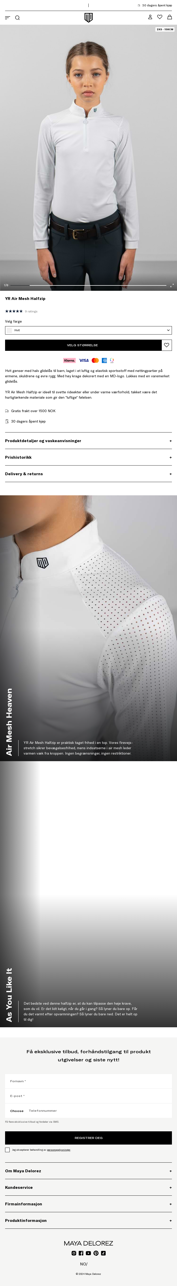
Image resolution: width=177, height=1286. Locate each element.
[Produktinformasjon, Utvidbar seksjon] (88, 1220)
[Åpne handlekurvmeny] (169, 17)
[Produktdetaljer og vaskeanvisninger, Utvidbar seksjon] (88, 440)
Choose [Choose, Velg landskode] (17, 1111)
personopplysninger (58, 1149)
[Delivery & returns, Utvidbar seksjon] (88, 474)
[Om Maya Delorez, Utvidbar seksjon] (88, 1171)
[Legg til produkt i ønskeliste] (167, 345)
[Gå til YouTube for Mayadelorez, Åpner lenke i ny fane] (88, 1253)
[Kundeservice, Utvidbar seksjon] (88, 1187)
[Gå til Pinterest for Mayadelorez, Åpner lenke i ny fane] (96, 1253)
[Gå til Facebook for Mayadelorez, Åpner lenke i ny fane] (81, 1253)
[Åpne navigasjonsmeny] (7, 17)
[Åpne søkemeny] (17, 17)
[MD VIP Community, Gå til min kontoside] (150, 17)
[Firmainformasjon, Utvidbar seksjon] (88, 1204)
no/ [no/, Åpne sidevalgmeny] (84, 1263)
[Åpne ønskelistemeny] (159, 17)
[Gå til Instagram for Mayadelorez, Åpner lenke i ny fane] (74, 1253)
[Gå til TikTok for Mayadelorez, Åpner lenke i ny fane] (103, 1253)
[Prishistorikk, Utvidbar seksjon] (88, 457)
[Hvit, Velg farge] (88, 330)
